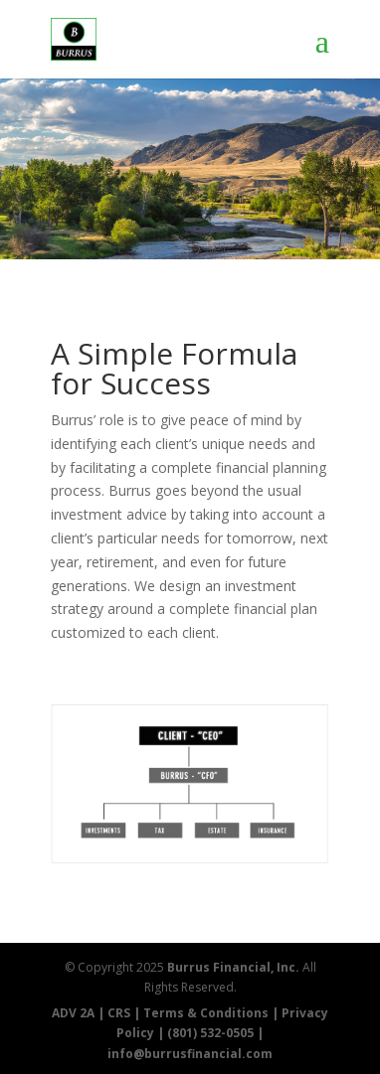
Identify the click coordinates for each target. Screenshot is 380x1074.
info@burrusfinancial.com (190, 1053)
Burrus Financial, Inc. (233, 967)
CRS (118, 1012)
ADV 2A (73, 1012)
